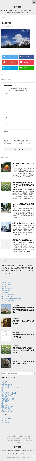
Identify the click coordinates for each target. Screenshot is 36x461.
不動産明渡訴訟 (6, 288)
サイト (6, 131)
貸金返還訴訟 (6, 409)
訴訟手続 (4, 405)
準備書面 (4, 397)
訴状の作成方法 (6, 296)
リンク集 (4, 286)
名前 (6, 118)
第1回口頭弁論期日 (8, 399)
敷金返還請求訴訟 (7, 395)
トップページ (6, 284)
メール (6, 125)
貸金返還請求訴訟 (7, 300)
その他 (3, 383)
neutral (10, 79)
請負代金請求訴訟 (7, 407)
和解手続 (4, 292)
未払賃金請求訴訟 (7, 294)
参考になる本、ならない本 (10, 387)
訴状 (3, 403)
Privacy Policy (6, 282)
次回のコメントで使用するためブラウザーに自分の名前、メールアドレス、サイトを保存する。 (17, 143)
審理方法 (4, 391)
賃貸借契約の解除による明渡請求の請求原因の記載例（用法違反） (23, 310)
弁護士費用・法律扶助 (9, 393)
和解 (3, 389)
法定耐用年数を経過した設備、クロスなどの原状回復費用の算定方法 (23, 185)
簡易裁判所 (5, 401)
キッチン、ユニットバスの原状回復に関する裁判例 (23, 363)
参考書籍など (6, 290)
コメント (7, 93)
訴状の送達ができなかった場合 (23, 223)
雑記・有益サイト (7, 411)
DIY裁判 (18, 7)
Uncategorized (6, 381)
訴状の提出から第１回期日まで (12, 298)
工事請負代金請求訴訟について (23, 240)
